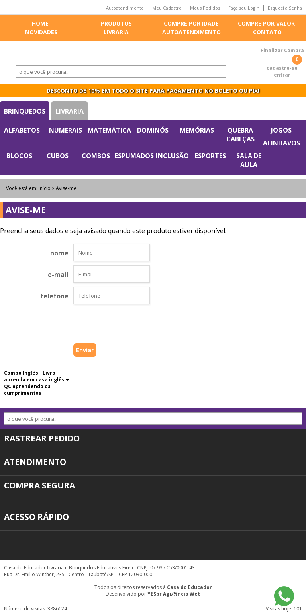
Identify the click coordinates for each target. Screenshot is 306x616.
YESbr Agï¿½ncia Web (174, 593)
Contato (267, 32)
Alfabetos (22, 130)
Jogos (281, 130)
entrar (282, 74)
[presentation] (98, 325)
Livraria (116, 32)
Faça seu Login (243, 8)
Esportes (210, 155)
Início (45, 188)
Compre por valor (266, 23)
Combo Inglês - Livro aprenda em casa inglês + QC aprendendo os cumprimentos (36, 382)
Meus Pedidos (205, 8)
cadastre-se (282, 68)
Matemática (109, 130)
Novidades (41, 32)
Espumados (134, 155)
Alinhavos (281, 143)
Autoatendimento (125, 8)
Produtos (116, 23)
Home (40, 23)
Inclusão (172, 155)
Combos (96, 155)
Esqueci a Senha (285, 8)
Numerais (65, 130)
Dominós (153, 130)
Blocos (19, 155)
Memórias (197, 130)
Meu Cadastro (167, 8)
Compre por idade (191, 23)
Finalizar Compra (282, 50)
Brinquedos (24, 111)
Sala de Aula (248, 160)
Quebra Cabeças (240, 134)
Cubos (58, 155)
